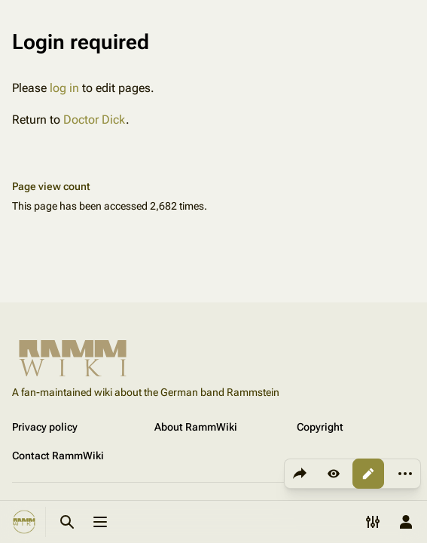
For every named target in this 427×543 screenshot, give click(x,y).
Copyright (320, 427)
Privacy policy (45, 427)
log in (64, 88)
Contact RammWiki (58, 455)
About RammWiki (195, 427)
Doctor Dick (94, 119)
